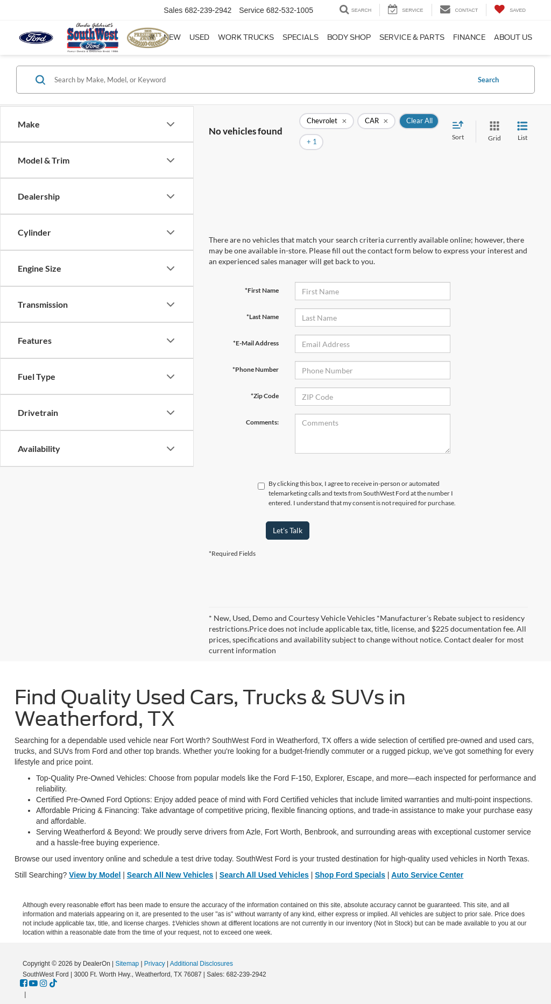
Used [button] (199, 37)
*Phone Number (255, 353)
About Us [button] (513, 37)
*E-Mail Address (256, 327)
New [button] (172, 37)
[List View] (522, 123)
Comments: (262, 406)
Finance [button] (469, 37)
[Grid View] (492, 123)
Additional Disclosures (201, 947)
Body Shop (349, 37)
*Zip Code (265, 380)
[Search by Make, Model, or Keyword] (260, 80)
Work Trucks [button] (246, 37)
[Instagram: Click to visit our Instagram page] (43, 967)
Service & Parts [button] (411, 37)
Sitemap (127, 947)
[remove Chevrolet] (326, 124)
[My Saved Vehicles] (510, 10)
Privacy (154, 947)
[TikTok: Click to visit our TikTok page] (53, 967)
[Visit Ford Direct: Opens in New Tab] (31, 978)
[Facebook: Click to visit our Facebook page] (23, 967)
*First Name (262, 274)
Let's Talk (287, 514)
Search (488, 79)
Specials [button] (300, 37)
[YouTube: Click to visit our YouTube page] (33, 967)
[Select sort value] (461, 123)
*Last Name (262, 300)
